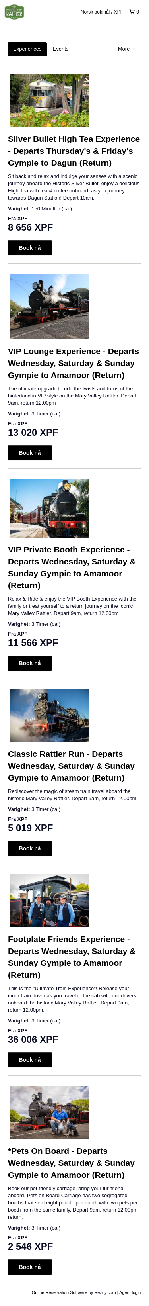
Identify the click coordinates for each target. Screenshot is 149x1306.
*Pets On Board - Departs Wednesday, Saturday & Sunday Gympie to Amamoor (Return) (71, 1162)
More (126, 49)
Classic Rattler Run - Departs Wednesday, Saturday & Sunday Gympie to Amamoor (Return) (71, 765)
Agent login (130, 1292)
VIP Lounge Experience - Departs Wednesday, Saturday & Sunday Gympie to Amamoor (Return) (73, 363)
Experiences (27, 49)
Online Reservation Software (59, 1292)
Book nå (30, 248)
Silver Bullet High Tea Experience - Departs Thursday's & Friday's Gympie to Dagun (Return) (74, 150)
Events (61, 49)
